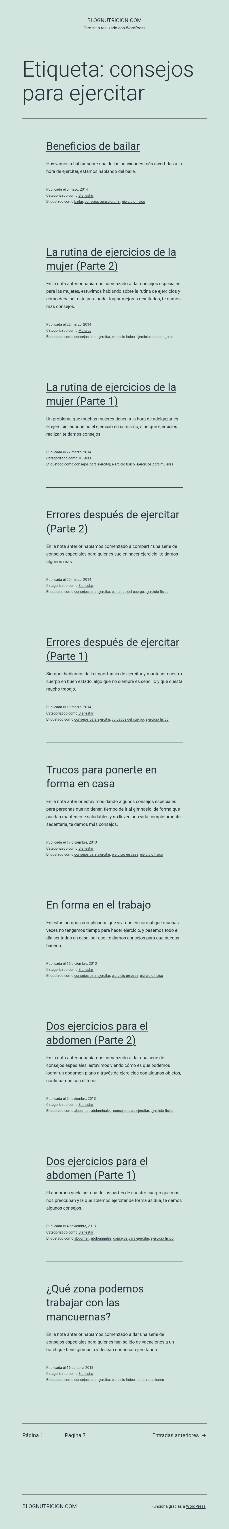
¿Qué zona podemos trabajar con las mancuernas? (95, 1302)
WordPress (196, 1506)
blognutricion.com (114, 20)
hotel (140, 1380)
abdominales (101, 1111)
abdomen (81, 1111)
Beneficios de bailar (93, 146)
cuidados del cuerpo (128, 592)
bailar (78, 201)
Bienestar (85, 195)
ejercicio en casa (125, 854)
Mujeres (84, 330)
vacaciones (155, 1380)
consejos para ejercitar (102, 201)
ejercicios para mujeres (154, 337)
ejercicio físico (133, 201)
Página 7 (75, 1435)
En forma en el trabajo (98, 904)
